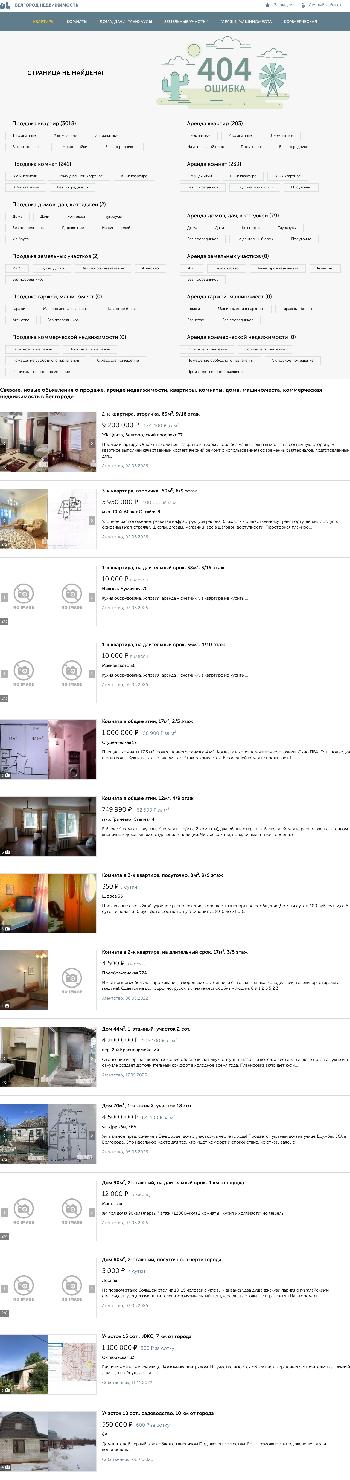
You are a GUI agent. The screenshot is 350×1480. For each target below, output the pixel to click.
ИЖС (17, 268)
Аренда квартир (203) (215, 124)
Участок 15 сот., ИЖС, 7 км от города (147, 1336)
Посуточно (251, 147)
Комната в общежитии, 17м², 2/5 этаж (147, 721)
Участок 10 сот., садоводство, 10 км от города (158, 1413)
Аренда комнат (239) (214, 164)
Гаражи (19, 309)
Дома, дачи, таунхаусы (126, 22)
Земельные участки (186, 22)
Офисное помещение (32, 349)
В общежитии (25, 176)
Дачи (44, 217)
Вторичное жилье (29, 147)
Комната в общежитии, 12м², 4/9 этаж (148, 798)
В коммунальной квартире (79, 176)
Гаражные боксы (122, 309)
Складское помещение (118, 360)
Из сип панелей (116, 228)
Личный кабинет (322, 5)
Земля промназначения (103, 268)
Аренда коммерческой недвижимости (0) (241, 337)
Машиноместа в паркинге (66, 309)
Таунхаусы (112, 217)
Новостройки (75, 147)
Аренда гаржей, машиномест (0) (229, 297)
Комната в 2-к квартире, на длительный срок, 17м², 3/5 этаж (175, 952)
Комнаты (77, 22)
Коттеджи (76, 217)
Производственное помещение (41, 372)
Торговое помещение (90, 349)
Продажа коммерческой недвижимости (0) (69, 337)
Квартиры (44, 22)
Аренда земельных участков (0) (228, 256)
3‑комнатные (107, 136)
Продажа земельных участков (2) (55, 256)
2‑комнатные (65, 136)
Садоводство (52, 268)
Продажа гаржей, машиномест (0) (57, 297)
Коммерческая (300, 22)
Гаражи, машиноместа (246, 22)
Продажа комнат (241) (41, 164)
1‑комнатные (24, 136)
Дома (17, 217)
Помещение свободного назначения (46, 360)
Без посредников (120, 147)
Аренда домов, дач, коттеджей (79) (233, 216)
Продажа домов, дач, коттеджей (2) (59, 205)
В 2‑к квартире (134, 176)
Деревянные (73, 228)
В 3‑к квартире (26, 187)
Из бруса (21, 239)
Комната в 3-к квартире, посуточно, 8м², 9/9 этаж (162, 875)
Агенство (150, 268)
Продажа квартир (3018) (44, 124)
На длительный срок (205, 147)
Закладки (278, 5)
